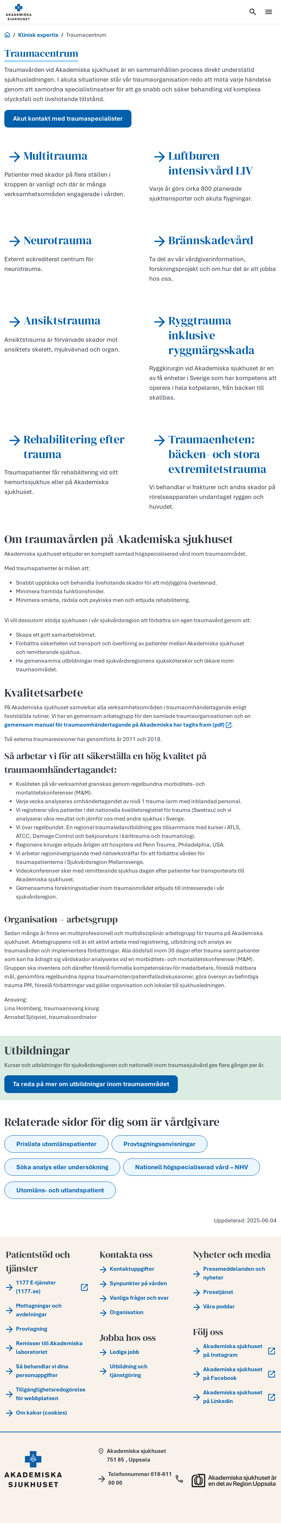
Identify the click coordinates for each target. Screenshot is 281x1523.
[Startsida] (27, 12)
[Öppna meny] (269, 12)
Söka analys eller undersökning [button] (62, 1167)
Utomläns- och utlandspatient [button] (60, 1190)
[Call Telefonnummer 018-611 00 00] (140, 1478)
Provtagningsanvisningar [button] (159, 1144)
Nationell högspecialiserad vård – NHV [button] (191, 1167)
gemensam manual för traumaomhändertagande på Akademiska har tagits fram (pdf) (117, 724)
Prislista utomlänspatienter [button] (56, 1144)
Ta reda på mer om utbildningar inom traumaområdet (91, 1084)
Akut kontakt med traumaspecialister (68, 118)
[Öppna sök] (253, 12)
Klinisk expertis (38, 35)
